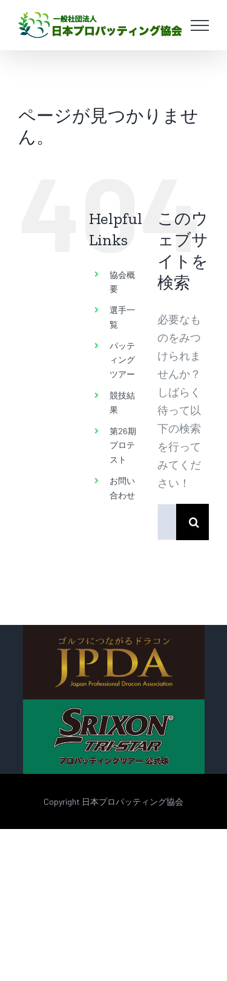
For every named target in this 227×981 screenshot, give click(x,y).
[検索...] (166, 522)
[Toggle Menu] (200, 25)
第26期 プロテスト (123, 445)
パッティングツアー (122, 360)
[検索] (194, 522)
